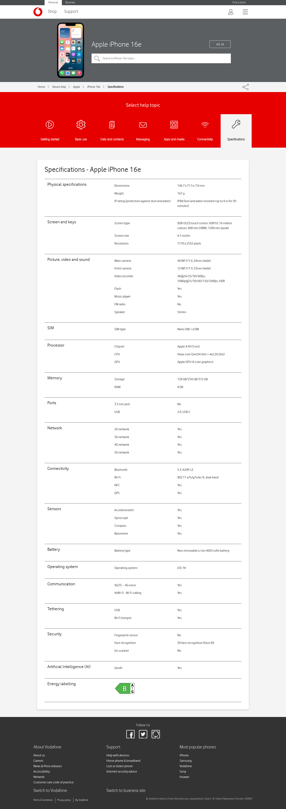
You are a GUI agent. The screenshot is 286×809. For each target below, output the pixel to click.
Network (38, 777)
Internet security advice (121, 771)
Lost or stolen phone (119, 766)
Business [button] (70, 2)
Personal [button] (53, 2)
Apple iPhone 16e (117, 44)
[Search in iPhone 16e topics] (161, 58)
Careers (38, 761)
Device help (59, 87)
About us (39, 755)
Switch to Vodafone (50, 790)
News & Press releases (47, 766)
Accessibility (41, 771)
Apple (76, 87)
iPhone (184, 755)
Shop (52, 11)
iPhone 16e (93, 87)
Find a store (239, 2)
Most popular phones (198, 747)
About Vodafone (47, 747)
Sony (183, 771)
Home (41, 87)
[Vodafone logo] (37, 11)
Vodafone (186, 766)
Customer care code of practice (53, 782)
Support (71, 11)
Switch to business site (125, 790)
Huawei (184, 777)
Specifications (116, 87)
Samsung (186, 761)
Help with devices (117, 755)
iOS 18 (220, 44)
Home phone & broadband (123, 761)
